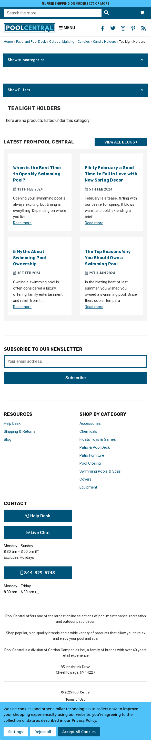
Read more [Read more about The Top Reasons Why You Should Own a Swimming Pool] (94, 306)
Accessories (90, 423)
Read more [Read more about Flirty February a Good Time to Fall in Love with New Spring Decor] (94, 223)
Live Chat (38, 532)
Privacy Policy (84, 720)
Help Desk (12, 423)
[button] (75, 60)
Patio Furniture (91, 455)
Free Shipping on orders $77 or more (75, 3)
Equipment (88, 487)
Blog (7, 439)
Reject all (42, 731)
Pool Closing (90, 463)
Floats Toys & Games (97, 439)
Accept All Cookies (79, 731)
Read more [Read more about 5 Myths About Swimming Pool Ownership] (22, 306)
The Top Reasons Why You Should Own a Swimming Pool (108, 257)
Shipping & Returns (20, 431)
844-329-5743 (38, 572)
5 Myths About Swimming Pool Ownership (29, 257)
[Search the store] (106, 13)
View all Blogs (120, 142)
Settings (15, 731)
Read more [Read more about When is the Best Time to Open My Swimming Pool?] (22, 223)
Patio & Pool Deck (94, 447)
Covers (85, 479)
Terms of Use (75, 699)
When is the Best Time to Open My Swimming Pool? (37, 174)
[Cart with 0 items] (142, 13)
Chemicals (88, 431)
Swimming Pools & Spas (100, 471)
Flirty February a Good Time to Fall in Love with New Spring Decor (111, 174)
